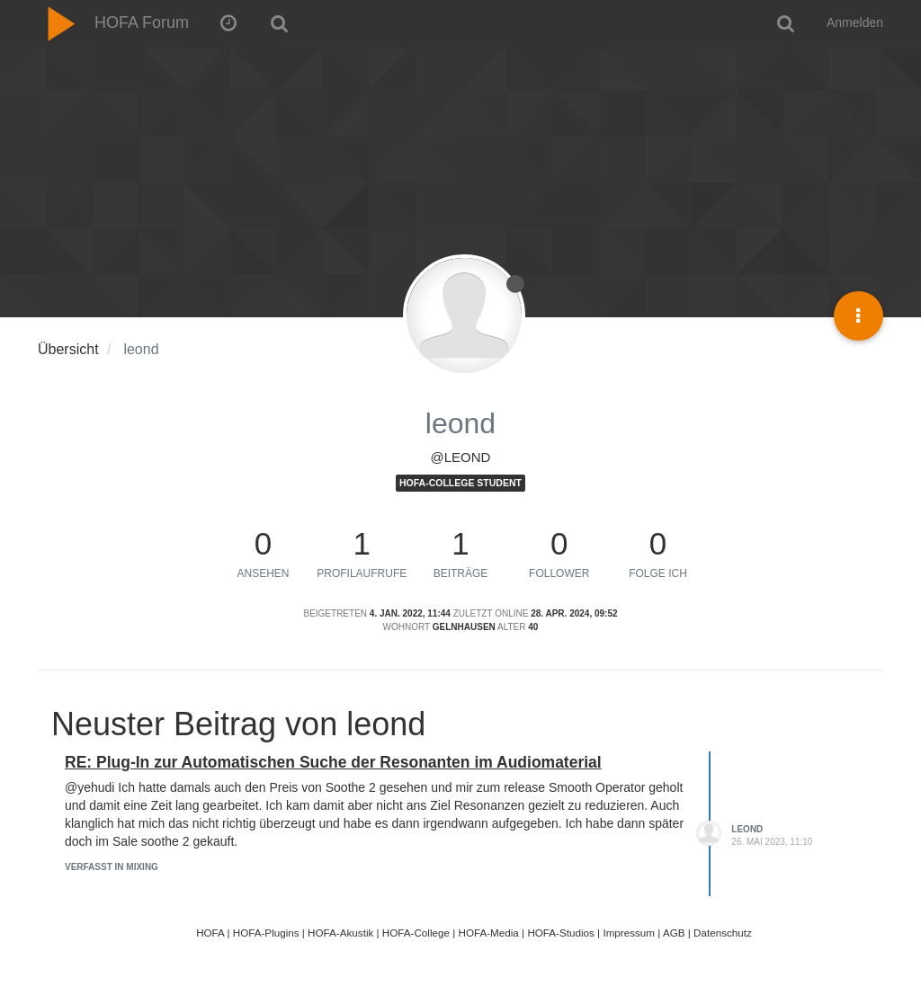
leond (747, 829)
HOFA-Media (488, 932)
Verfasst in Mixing (111, 867)
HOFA (210, 932)
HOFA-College (416, 932)
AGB (674, 932)
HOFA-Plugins (266, 932)
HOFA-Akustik (340, 932)
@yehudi (89, 787)
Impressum (629, 932)
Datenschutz (722, 932)
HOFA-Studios (561, 932)
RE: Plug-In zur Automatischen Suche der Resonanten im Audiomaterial (333, 762)
